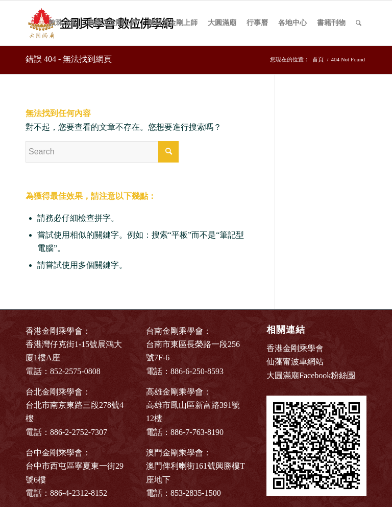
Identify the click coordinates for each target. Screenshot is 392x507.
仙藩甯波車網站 (295, 361)
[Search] (358, 23)
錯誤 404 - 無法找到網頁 (69, 59)
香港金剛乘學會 (295, 348)
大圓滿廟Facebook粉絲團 (310, 375)
